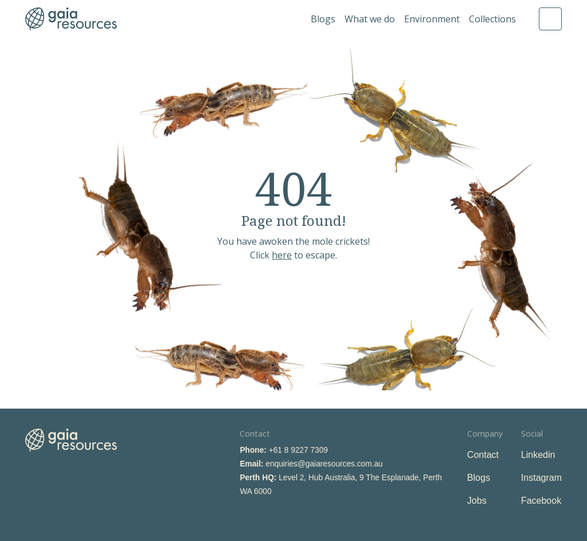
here (282, 255)
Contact (483, 455)
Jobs (477, 500)
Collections (492, 19)
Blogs (323, 19)
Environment (432, 19)
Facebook (541, 500)
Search (550, 18)
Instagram (541, 478)
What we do (370, 19)
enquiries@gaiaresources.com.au (323, 464)
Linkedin (538, 455)
